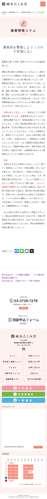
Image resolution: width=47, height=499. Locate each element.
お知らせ (34, 373)
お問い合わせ (34, 367)
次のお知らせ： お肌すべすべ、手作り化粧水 (21, 281)
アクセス (13, 367)
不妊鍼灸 (25, 388)
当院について (34, 356)
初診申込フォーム (13, 373)
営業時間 (24, 308)
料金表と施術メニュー (12, 362)
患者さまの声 (34, 362)
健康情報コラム (13, 379)
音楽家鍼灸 (26, 394)
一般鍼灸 (25, 400)
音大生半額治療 (34, 379)
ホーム (13, 356)
